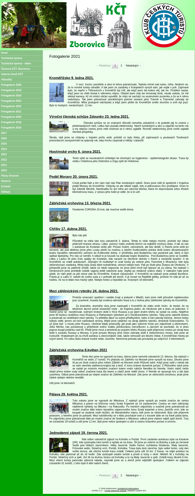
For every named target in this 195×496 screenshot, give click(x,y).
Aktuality (6, 79)
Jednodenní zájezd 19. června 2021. (78, 433)
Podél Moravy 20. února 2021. (73, 177)
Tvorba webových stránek (115, 491)
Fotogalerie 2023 (11, 100)
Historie (6, 181)
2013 (4, 154)
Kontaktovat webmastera (128, 488)
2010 (4, 170)
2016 (4, 138)
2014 (4, 149)
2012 (4, 159)
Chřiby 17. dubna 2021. (68, 229)
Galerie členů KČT (12, 74)
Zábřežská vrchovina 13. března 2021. (80, 203)
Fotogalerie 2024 (11, 95)
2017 (4, 132)
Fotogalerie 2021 (11, 111)
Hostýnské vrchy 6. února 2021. (75, 152)
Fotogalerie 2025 (11, 90)
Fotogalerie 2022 (11, 106)
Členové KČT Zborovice (15, 68)
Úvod (4, 52)
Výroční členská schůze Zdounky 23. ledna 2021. (89, 116)
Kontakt (6, 186)
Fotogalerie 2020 (11, 116)
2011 (4, 165)
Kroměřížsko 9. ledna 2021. (71, 78)
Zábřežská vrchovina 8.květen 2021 (78, 350)
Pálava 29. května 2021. (68, 394)
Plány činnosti (9, 175)
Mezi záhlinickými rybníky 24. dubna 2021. (83, 291)
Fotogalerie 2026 (11, 84)
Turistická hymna (11, 58)
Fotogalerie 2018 (11, 127)
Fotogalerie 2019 (11, 122)
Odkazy (5, 191)
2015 (4, 143)
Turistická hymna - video (16, 63)
